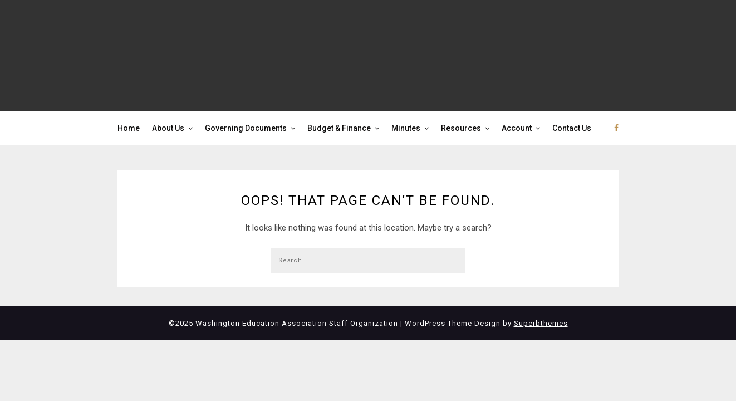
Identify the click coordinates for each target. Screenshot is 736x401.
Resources (461, 128)
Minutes (405, 128)
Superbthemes (541, 323)
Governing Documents (246, 128)
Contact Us (571, 128)
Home (128, 128)
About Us (168, 128)
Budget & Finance (339, 128)
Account (517, 128)
